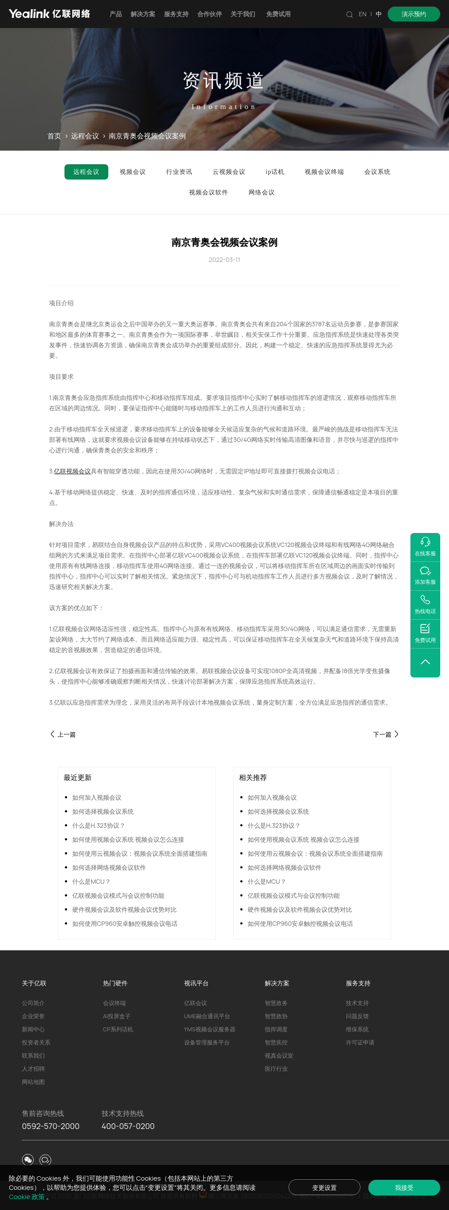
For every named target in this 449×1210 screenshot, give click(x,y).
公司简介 (33, 1003)
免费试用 (278, 14)
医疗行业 (276, 1068)
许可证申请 (360, 1042)
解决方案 (143, 14)
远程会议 (85, 136)
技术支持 (357, 1003)
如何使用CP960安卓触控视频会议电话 (125, 923)
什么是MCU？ (91, 881)
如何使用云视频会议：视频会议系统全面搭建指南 (139, 853)
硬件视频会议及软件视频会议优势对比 (124, 909)
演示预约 (414, 14)
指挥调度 (276, 1029)
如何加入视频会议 (96, 797)
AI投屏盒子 (117, 1016)
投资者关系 (36, 1042)
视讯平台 (196, 983)
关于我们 (243, 14)
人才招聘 (33, 1068)
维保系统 (357, 1029)
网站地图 (33, 1082)
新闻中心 (33, 1029)
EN (363, 14)
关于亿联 (34, 983)
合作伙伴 (209, 14)
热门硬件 (115, 983)
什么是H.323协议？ (98, 825)
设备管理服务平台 (207, 1042)
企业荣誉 (33, 1016)
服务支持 (176, 14)
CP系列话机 (118, 1029)
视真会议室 (279, 1055)
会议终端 (114, 1003)
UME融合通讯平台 (207, 1016)
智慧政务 (276, 1003)
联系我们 (33, 1055)
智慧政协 (276, 1016)
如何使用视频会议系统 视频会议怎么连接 (128, 839)
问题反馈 (357, 1016)
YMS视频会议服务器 (209, 1029)
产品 (116, 14)
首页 (54, 136)
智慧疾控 (276, 1042)
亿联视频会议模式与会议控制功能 (118, 895)
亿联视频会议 (72, 471)
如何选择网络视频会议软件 (109, 867)
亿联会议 (195, 1003)
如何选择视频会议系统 (103, 811)
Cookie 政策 (27, 1196)
